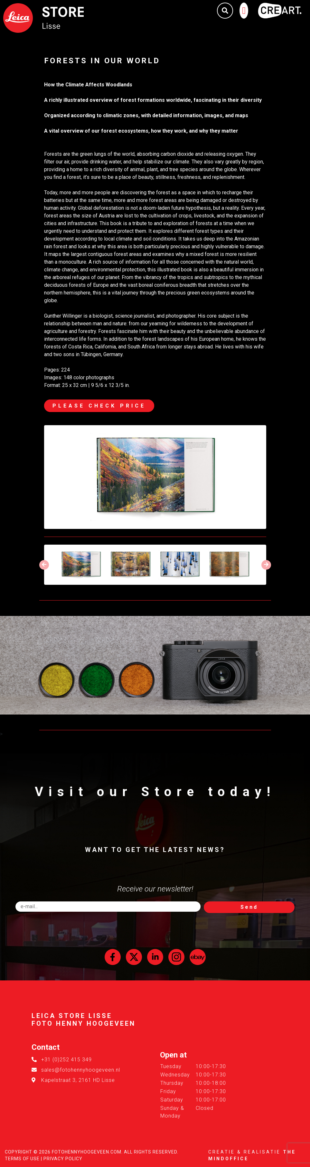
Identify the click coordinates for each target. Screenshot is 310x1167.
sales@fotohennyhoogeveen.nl (80, 1070)
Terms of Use (22, 1158)
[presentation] (44, 565)
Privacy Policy (62, 1158)
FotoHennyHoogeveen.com (86, 1151)
